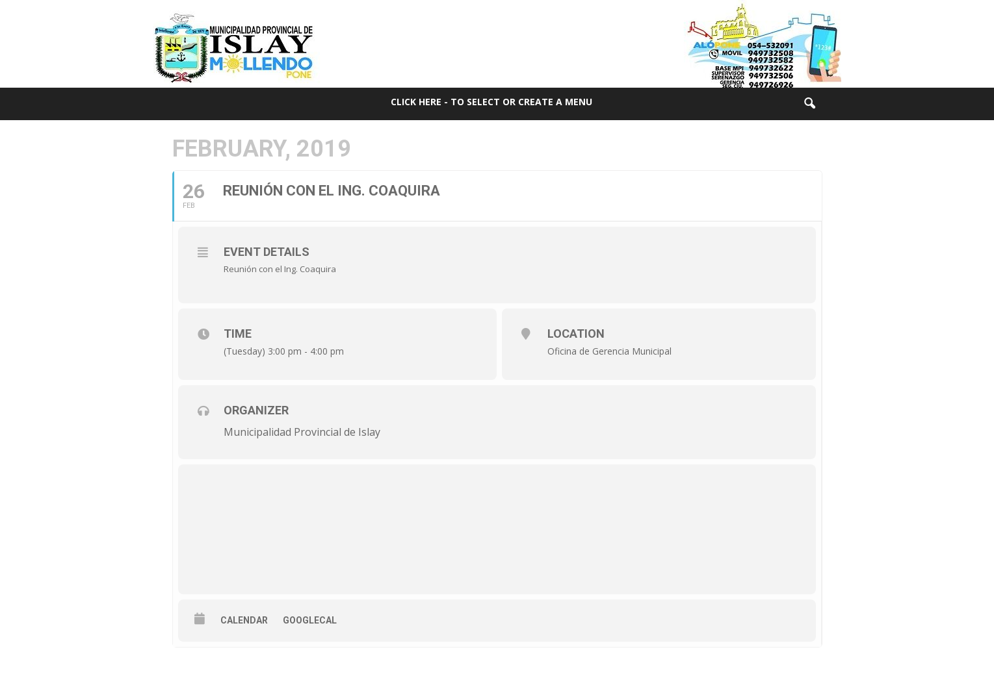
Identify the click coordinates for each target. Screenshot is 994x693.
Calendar (244, 620)
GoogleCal (310, 620)
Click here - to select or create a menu (491, 101)
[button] (809, 104)
